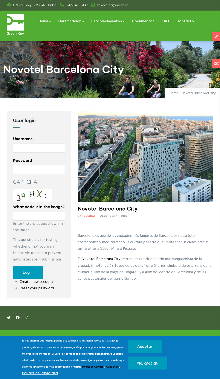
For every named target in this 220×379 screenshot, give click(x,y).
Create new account (36, 282)
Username (23, 138)
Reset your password (37, 288)
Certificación (71, 21)
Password (22, 160)
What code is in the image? (39, 206)
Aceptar (144, 346)
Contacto (185, 21)
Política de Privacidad (40, 373)
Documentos (143, 21)
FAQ (165, 21)
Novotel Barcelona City (101, 259)
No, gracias (147, 363)
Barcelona (86, 215)
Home (44, 21)
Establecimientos (108, 21)
